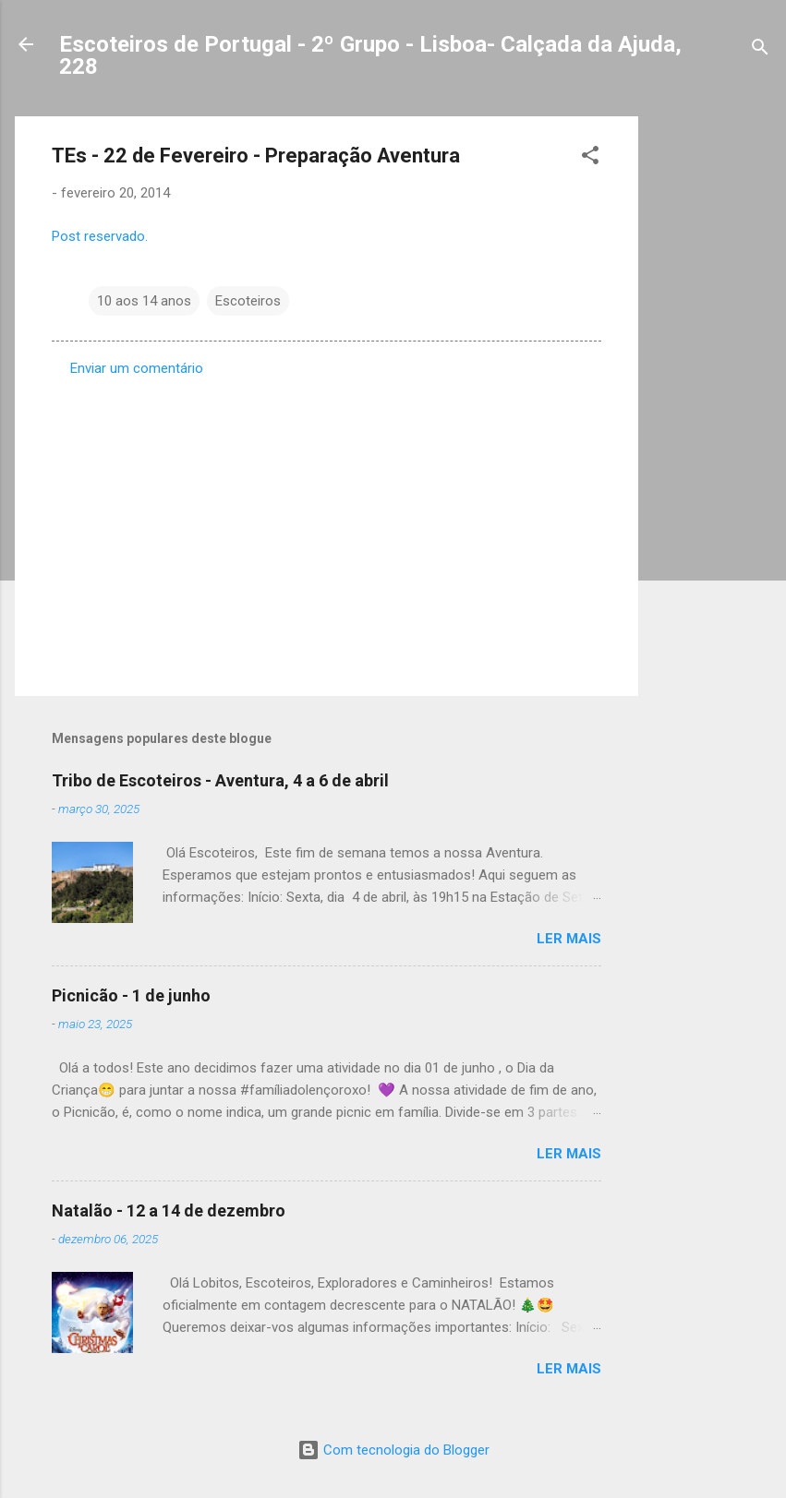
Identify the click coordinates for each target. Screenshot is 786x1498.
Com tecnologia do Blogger (393, 1450)
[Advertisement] (712, 393)
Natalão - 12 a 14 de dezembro (168, 1210)
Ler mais (569, 938)
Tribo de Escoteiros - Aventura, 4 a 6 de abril (220, 780)
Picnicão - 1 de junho (131, 995)
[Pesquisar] (760, 50)
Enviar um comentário (136, 368)
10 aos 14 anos (144, 301)
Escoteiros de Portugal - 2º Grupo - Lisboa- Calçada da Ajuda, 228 (370, 55)
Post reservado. (100, 236)
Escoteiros (248, 301)
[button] (590, 158)
